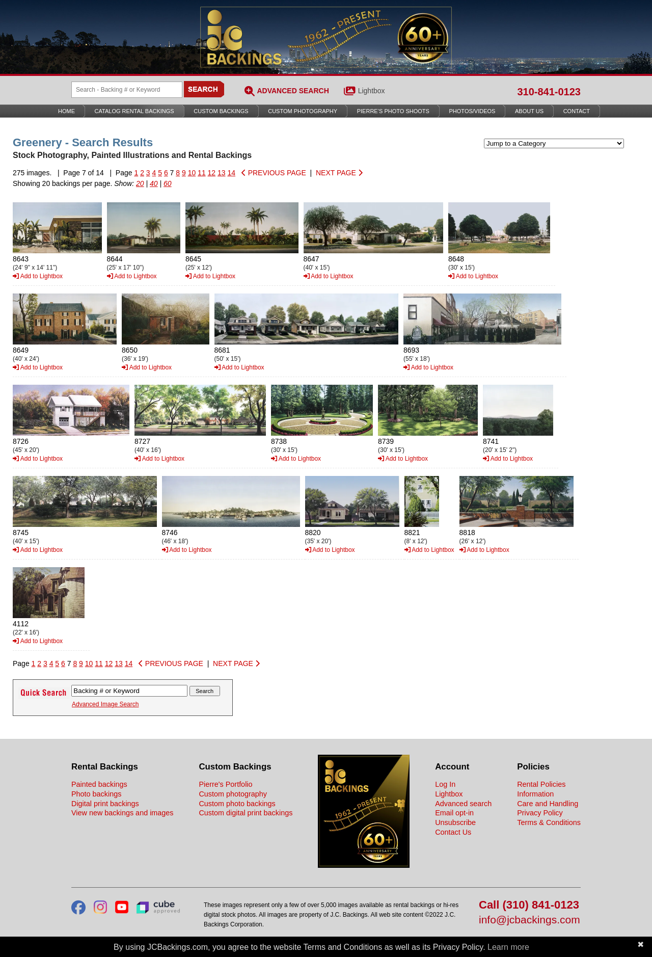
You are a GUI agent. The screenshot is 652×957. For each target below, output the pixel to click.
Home (66, 111)
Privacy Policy (540, 813)
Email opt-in (454, 813)
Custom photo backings (237, 804)
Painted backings (99, 784)
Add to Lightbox (38, 276)
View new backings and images (122, 813)
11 (202, 173)
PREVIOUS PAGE (273, 173)
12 (212, 173)
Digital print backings (105, 804)
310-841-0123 (549, 91)
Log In (445, 784)
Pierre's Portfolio (225, 784)
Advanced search (463, 804)
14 (232, 173)
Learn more (508, 947)
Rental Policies (541, 784)
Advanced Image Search (105, 704)
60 (168, 183)
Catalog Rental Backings (134, 111)
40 (154, 183)
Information (535, 794)
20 (140, 183)
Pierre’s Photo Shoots (393, 111)
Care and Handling (547, 804)
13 (222, 173)
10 (192, 173)
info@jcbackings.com (529, 920)
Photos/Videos (472, 111)
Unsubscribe (455, 822)
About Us (529, 111)
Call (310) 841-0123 (529, 905)
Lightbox (371, 91)
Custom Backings (221, 111)
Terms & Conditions (549, 822)
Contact (576, 111)
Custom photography (233, 794)
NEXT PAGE (339, 173)
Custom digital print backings (245, 813)
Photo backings (96, 794)
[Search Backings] (126, 90)
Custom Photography (302, 111)
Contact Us (453, 832)
